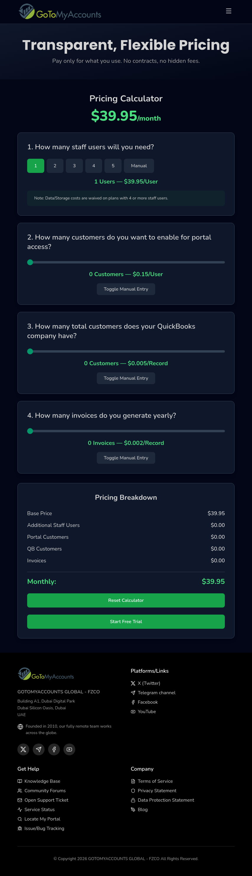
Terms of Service (152, 781)
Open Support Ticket (42, 800)
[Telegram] (39, 749)
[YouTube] (69, 749)
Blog (139, 809)
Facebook (144, 702)
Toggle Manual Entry (126, 289)
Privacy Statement (153, 790)
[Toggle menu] (229, 12)
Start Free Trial (126, 621)
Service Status (36, 809)
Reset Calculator (126, 600)
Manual (139, 166)
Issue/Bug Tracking (40, 828)
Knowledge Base (38, 781)
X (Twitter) (145, 683)
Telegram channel (153, 693)
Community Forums (41, 790)
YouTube (143, 711)
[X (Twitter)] (23, 749)
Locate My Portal (38, 819)
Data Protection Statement (162, 800)
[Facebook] (54, 749)
